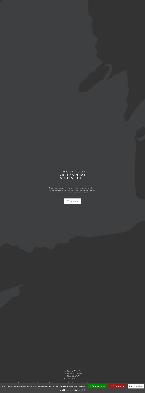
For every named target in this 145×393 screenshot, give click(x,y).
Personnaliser (136, 386)
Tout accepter (98, 386)
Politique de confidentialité (72, 390)
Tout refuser (117, 386)
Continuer (72, 201)
